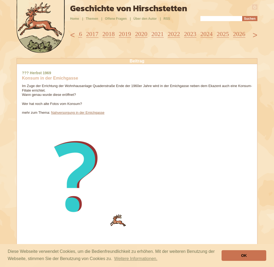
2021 (157, 34)
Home (74, 19)
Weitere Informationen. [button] (136, 258)
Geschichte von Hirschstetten (128, 8)
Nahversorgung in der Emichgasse (77, 113)
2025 (223, 34)
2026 (239, 34)
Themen (92, 19)
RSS (166, 19)
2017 (92, 34)
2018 (108, 34)
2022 (174, 34)
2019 (125, 34)
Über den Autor (145, 19)
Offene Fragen (116, 19)
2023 (190, 34)
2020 (141, 34)
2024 (206, 34)
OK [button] (244, 255)
